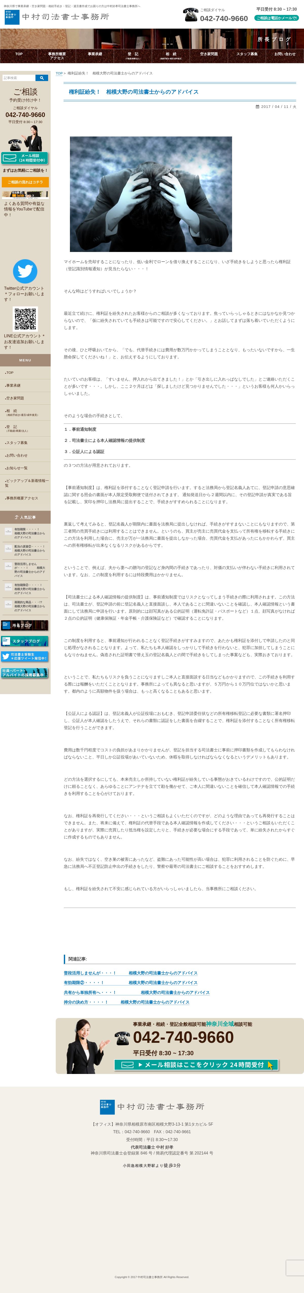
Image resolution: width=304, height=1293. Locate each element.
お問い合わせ (17, 455)
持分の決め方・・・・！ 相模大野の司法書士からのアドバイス (126, 1002)
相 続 (28, 413)
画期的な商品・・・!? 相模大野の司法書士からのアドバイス (30, 606)
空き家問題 (15, 398)
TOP (9, 373)
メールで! (289, 18)
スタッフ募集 (17, 443)
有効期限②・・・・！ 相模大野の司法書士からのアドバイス (30, 588)
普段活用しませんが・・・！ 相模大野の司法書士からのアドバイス (29, 569)
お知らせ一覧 (17, 468)
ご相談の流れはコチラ (25, 182)
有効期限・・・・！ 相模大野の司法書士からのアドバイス (30, 533)
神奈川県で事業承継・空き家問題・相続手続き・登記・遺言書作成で (72, 6)
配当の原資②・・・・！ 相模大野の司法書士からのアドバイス (30, 550)
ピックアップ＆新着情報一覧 (27, 483)
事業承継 (13, 385)
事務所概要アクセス (22, 498)
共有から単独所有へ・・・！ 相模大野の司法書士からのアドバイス (137, 992)
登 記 (28, 429)
